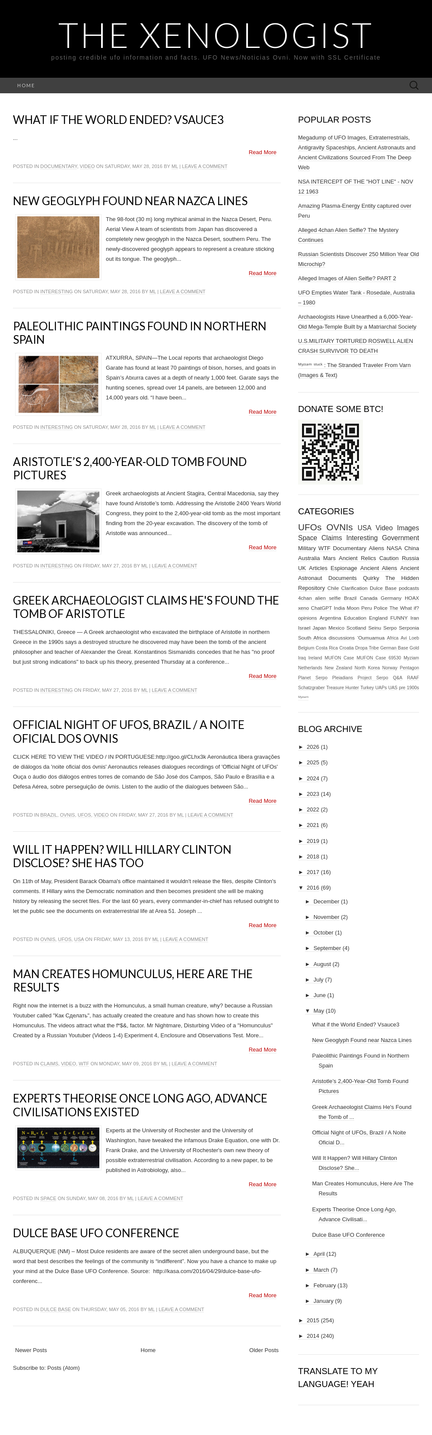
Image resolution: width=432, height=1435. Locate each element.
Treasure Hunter (342, 687)
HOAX (412, 598)
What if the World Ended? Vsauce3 (118, 120)
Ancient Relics (357, 558)
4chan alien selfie (319, 598)
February (325, 1285)
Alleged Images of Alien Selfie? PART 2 (347, 278)
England (378, 618)
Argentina (330, 618)
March (321, 1270)
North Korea (367, 667)
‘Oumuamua (371, 637)
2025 (313, 762)
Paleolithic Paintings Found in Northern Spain (140, 332)
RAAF (413, 677)
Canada (369, 598)
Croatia (346, 648)
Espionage (343, 568)
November (327, 917)
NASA (394, 548)
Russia (410, 558)
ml (175, 166)
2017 (313, 872)
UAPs (381, 687)
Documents (342, 578)
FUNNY (398, 618)
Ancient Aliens (378, 568)
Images (408, 528)
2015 (313, 1320)
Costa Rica (327, 648)
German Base (394, 648)
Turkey (367, 687)
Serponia (409, 627)
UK (302, 568)
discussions (342, 637)
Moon (353, 608)
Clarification (354, 588)
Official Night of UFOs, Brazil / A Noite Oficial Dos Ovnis (129, 731)
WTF (84, 1063)
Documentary (58, 166)
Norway (389, 667)
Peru (366, 608)
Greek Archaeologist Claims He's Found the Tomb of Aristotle (146, 607)
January (324, 1301)
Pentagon (409, 667)
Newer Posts (31, 1350)
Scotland (356, 627)
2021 (313, 825)
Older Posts (264, 1350)
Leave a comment (204, 166)
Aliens (376, 548)
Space (48, 1198)
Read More (262, 152)
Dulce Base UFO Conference (96, 1233)
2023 (313, 794)
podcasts (409, 588)
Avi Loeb (410, 638)
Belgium (306, 648)
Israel (304, 627)
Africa (393, 638)
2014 (313, 1336)
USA (79, 939)
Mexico (336, 627)
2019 (313, 841)
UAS (392, 687)
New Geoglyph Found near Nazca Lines (130, 201)
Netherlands (310, 667)
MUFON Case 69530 (378, 658)
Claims (49, 1063)
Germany (391, 598)
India (339, 608)
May (319, 1010)
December (327, 901)
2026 (313, 747)
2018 (313, 856)
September (327, 948)
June (320, 995)
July (319, 979)
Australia (309, 558)
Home (26, 85)
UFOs (84, 814)
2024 (313, 778)
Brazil (48, 814)
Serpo (390, 627)
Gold (414, 648)
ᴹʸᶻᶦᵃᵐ (303, 697)
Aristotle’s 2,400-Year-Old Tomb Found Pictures (130, 468)
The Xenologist (216, 34)
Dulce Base (55, 1309)
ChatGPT (321, 608)
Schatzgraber (311, 687)
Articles (318, 568)
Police (381, 608)
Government (400, 538)
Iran (414, 618)
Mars (329, 558)
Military (307, 548)
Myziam (411, 658)
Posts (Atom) (64, 1368)
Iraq (302, 658)
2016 (313, 887)
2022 (313, 809)
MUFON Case (339, 658)
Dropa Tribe (367, 648)
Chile (333, 588)
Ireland (315, 658)
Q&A (398, 677)
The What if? (404, 608)
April (319, 1254)
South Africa (312, 637)
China (411, 548)
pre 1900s (409, 687)
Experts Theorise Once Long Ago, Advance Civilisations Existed (140, 1104)
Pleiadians (342, 677)
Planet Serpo (312, 677)
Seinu (374, 627)
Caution (389, 558)
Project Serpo (373, 677)
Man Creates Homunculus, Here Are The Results (133, 980)
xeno (303, 608)
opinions (307, 618)
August (322, 964)
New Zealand (339, 667)
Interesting (56, 291)
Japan (319, 627)
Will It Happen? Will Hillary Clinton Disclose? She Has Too (122, 856)
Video (87, 166)
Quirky (371, 578)
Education (355, 618)
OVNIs (67, 814)
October (324, 932)
